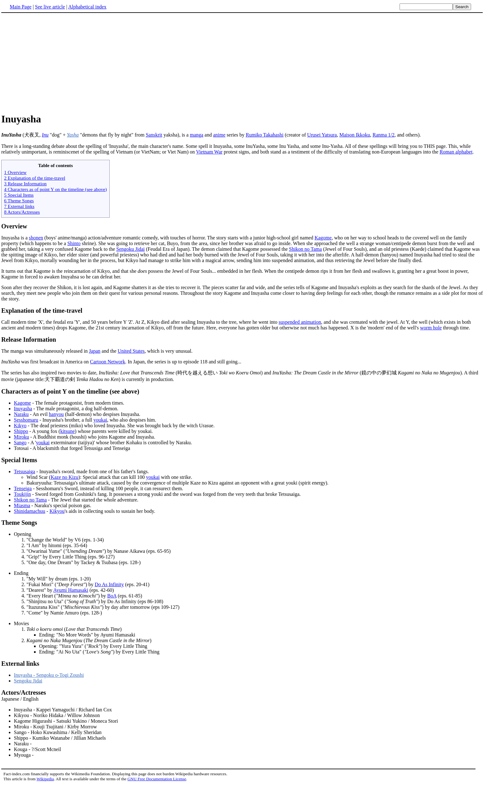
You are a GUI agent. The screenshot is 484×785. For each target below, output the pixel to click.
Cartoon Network (107, 361)
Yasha (73, 134)
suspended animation (300, 322)
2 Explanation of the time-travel (34, 178)
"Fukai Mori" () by (60, 584)
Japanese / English (242, 723)
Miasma (22, 505)
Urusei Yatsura (322, 134)
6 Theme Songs (19, 200)
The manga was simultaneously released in (45, 351)
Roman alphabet (456, 151)
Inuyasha (23, 408)
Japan (94, 351)
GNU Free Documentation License (156, 779)
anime (219, 134)
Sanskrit (154, 134)
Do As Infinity (109, 584)
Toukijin (22, 494)
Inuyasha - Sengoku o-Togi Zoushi (49, 675)
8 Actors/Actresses (22, 212)
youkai (100, 420)
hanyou (56, 414)
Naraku (21, 414)
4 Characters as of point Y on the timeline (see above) (55, 189)
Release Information (28, 339)
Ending (21, 573)
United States (131, 351)
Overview (14, 226)
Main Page (21, 6)
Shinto (74, 243)
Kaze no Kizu (64, 477)
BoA (111, 595)
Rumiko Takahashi (265, 134)
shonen (36, 237)
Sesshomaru (26, 420)
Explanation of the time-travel (41, 310)
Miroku (21, 437)
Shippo (21, 431)
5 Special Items (19, 195)
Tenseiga (23, 488)
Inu (45, 134)
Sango (20, 442)
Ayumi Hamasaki (70, 590)
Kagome (322, 237)
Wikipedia (45, 779)
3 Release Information (25, 183)
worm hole (431, 327)
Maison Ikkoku (354, 134)
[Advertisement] (54, 63)
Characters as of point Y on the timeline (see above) (70, 391)
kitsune (67, 431)
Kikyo (20, 425)
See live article (50, 6)
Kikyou (57, 511)
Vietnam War (209, 151)
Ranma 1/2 (383, 134)
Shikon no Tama (305, 249)
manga (196, 134)
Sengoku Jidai (130, 249)
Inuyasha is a (15, 237)
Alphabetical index (87, 6)
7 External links (19, 206)
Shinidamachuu (29, 511)
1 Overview (15, 172)
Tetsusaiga (24, 471)
